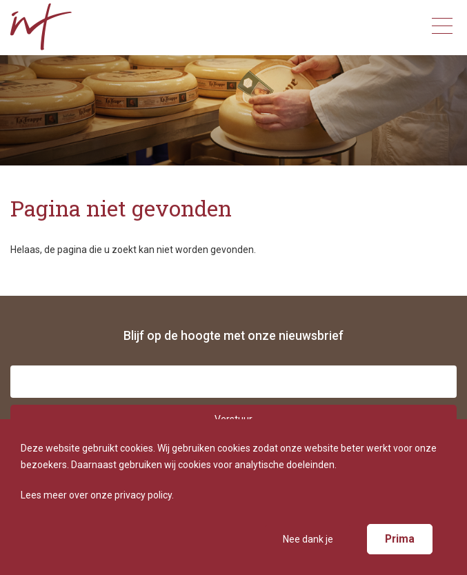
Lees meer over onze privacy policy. (97, 495)
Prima (400, 538)
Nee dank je (308, 539)
